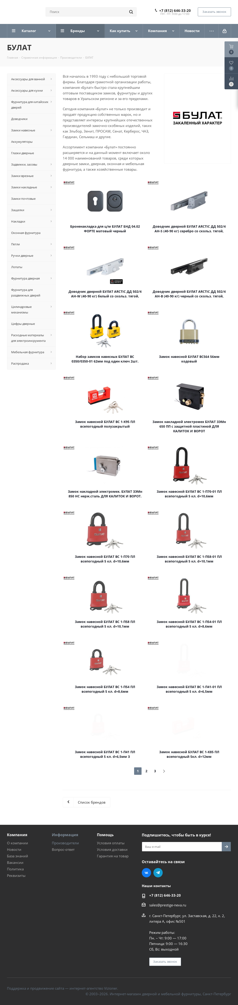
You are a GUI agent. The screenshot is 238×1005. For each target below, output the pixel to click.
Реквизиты (16, 875)
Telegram (158, 872)
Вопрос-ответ (63, 849)
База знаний (17, 856)
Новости (14, 849)
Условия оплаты (111, 843)
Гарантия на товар (113, 856)
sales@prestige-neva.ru (167, 905)
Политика (15, 869)
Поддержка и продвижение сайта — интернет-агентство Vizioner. (62, 988)
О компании (17, 843)
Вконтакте (146, 872)
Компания (17, 834)
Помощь (105, 834)
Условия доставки (112, 849)
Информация (65, 834)
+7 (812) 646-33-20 (175, 10)
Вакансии (15, 862)
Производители (65, 843)
